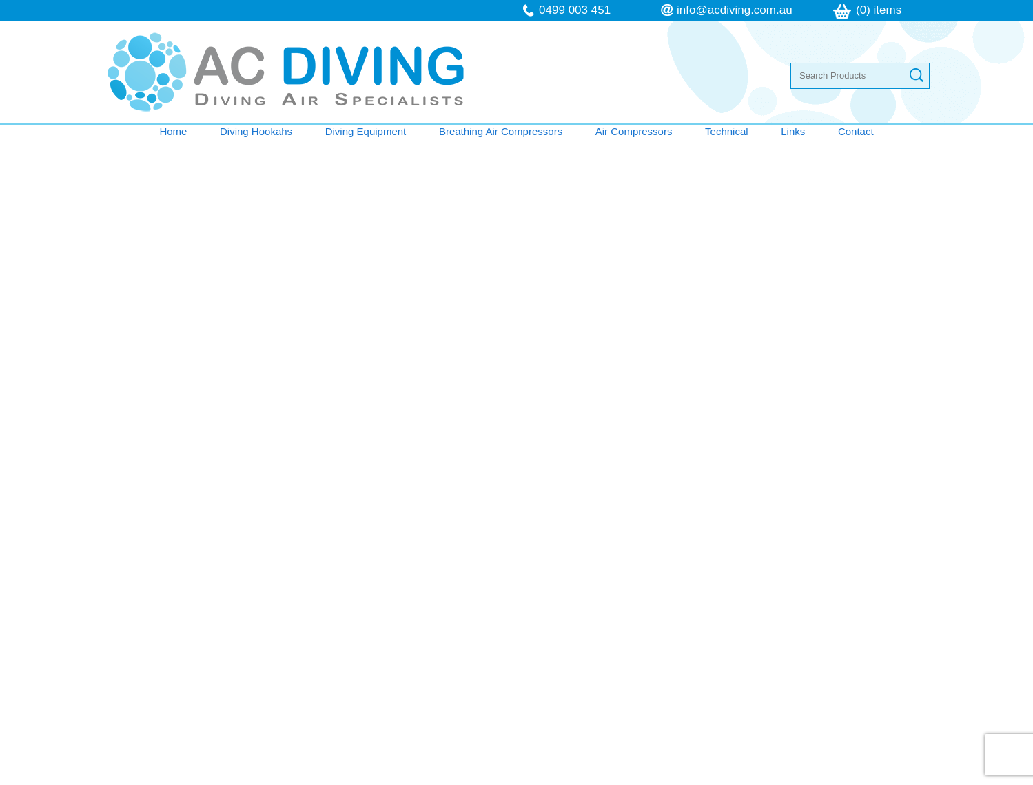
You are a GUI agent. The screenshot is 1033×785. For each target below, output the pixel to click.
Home (173, 131)
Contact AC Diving (517, 477)
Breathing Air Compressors (500, 131)
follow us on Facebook (647, 671)
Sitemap (335, 777)
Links (793, 131)
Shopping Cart (903, 155)
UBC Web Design (663, 777)
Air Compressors (634, 131)
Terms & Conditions (177, 672)
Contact (856, 131)
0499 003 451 (575, 10)
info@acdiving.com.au (734, 10)
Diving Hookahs (256, 131)
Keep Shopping (138, 227)
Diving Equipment (366, 131)
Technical (726, 131)
